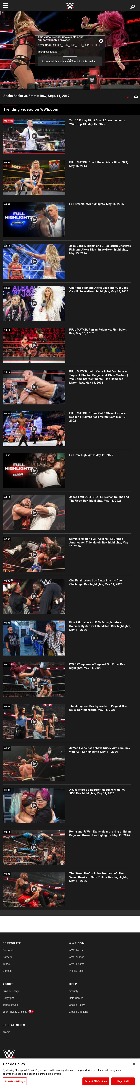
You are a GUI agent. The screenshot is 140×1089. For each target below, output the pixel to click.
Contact (7, 970)
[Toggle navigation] (5, 5)
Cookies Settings (15, 1081)
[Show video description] (128, 96)
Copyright (8, 997)
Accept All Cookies (95, 1081)
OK (70, 59)
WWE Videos (76, 957)
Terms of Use (10, 1004)
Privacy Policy (11, 991)
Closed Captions (78, 1011)
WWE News (76, 950)
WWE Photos (76, 963)
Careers (7, 957)
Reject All (122, 1081)
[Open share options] (136, 96)
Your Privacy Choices (15, 1011)
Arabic (6, 1032)
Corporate (8, 950)
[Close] (134, 1064)
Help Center (76, 997)
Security (73, 991)
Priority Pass (76, 970)
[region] (70, 1073)
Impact (6, 963)
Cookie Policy (77, 1004)
